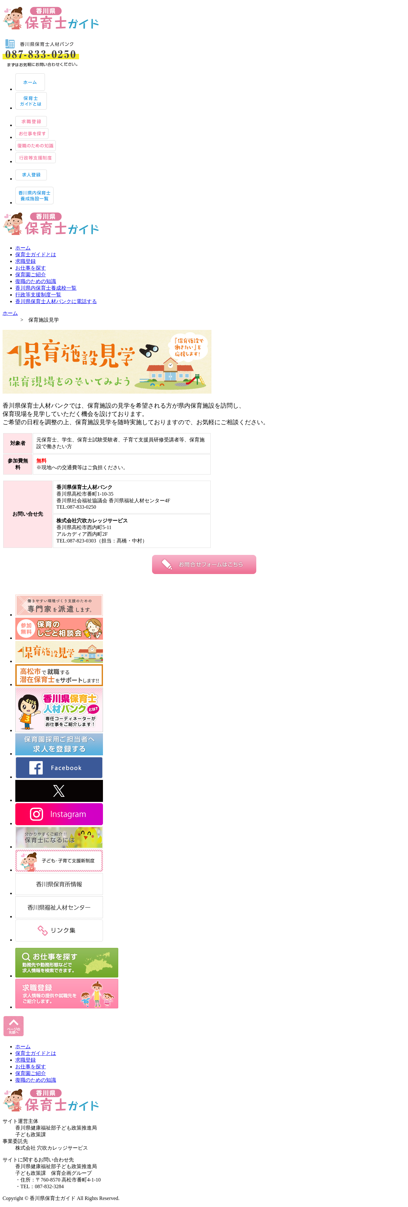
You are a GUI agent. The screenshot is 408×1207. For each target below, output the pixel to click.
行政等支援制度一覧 (38, 294)
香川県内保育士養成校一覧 (45, 288)
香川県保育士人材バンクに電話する (56, 301)
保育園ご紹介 (30, 274)
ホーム (23, 248)
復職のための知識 (35, 281)
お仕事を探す (30, 268)
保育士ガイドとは (35, 254)
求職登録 (25, 261)
